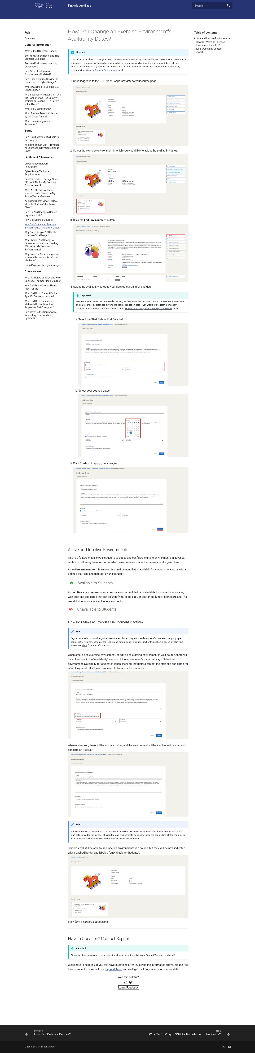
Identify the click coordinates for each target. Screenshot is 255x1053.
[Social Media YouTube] (229, 1046)
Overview (30, 38)
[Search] (212, 5)
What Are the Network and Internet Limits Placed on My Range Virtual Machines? (40, 193)
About (172, 15)
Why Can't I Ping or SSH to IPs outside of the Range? (40, 234)
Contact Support (189, 15)
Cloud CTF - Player (154, 15)
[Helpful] (125, 982)
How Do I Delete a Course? (39, 219)
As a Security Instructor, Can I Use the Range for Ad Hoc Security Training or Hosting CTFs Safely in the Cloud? (43, 99)
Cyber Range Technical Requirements (37, 173)
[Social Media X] (223, 1046)
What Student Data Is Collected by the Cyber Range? (41, 115)
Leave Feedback (128, 987)
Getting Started (106, 15)
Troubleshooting (68, 15)
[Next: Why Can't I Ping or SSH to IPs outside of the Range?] (180, 1032)
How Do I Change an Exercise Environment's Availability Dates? (43, 226)
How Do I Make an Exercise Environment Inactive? (210, 44)
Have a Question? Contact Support (208, 50)
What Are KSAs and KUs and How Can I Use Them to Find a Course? (43, 279)
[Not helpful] (130, 982)
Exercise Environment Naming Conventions (41, 65)
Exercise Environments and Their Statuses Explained (42, 57)
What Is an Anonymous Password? (37, 123)
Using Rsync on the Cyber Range (42, 265)
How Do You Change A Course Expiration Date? (148, 308)
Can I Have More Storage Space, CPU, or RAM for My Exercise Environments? (42, 182)
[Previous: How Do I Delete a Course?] (75, 1032)
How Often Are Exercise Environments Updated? (38, 73)
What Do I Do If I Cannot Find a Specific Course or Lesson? (41, 295)
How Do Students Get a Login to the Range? (42, 138)
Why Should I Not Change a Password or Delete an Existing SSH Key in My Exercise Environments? (41, 245)
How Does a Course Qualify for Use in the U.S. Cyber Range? (41, 81)
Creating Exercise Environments (101, 70)
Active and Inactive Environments (212, 38)
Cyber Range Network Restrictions (36, 165)
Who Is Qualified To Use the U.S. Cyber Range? (42, 88)
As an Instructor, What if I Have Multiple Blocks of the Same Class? (41, 204)
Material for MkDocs (46, 1046)
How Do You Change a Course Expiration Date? (41, 214)
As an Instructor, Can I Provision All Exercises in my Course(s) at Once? (42, 147)
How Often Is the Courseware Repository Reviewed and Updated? (41, 315)
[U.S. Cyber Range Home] (43, 5)
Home (28, 15)
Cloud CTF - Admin (130, 15)
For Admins (87, 15)
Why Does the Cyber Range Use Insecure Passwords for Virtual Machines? (42, 257)
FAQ (38, 15)
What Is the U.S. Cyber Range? (41, 51)
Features (49, 15)
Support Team (113, 969)
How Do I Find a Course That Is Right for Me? (41, 287)
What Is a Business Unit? (38, 108)
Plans (84, 645)
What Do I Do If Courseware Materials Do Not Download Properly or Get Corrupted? (39, 304)
